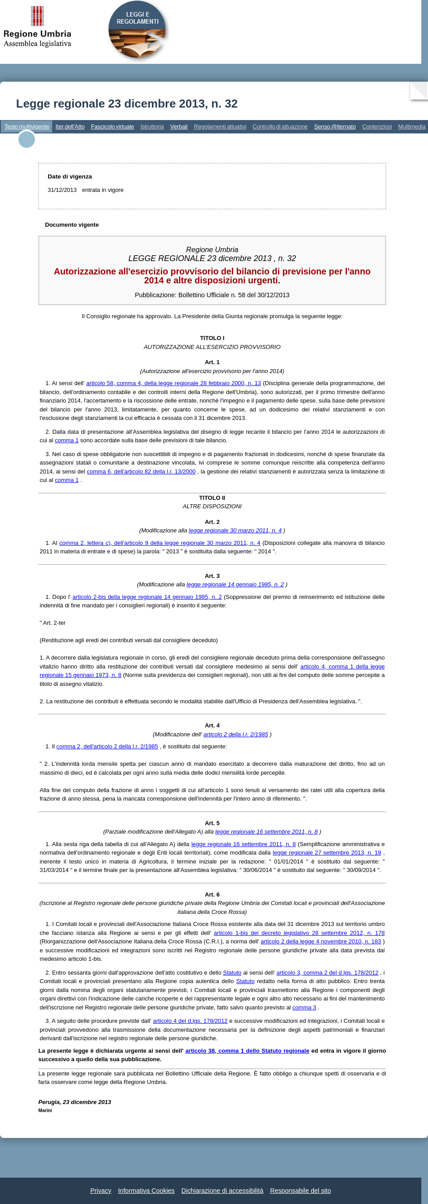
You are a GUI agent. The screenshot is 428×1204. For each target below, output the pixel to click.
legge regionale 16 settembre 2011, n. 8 (266, 831)
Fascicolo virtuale (112, 126)
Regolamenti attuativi (220, 126)
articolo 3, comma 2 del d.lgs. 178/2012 (327, 972)
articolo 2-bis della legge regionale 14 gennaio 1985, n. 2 (147, 597)
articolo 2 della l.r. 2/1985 (236, 734)
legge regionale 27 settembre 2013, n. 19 (327, 852)
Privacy (100, 1190)
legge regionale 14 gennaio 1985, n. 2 (235, 584)
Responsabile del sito (300, 1190)
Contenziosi (377, 126)
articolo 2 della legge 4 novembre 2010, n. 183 (321, 941)
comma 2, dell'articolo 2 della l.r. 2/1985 (107, 746)
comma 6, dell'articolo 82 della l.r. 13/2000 (141, 471)
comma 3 (304, 1007)
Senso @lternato (335, 126)
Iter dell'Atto (70, 126)
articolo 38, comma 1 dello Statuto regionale (247, 1050)
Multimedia (412, 126)
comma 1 (66, 440)
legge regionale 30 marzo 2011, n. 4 (235, 530)
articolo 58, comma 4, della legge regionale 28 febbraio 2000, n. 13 (173, 383)
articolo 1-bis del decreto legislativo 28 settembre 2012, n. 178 (299, 933)
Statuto (232, 972)
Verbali (179, 126)
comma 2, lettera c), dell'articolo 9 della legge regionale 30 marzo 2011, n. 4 (159, 543)
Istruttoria (152, 126)
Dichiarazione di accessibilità (222, 1190)
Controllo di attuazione (280, 126)
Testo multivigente (26, 126)
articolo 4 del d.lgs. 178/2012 (190, 1020)
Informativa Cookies (146, 1190)
